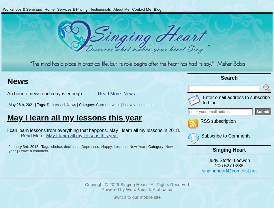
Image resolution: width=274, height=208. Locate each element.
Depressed (56, 105)
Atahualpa (162, 189)
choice (56, 146)
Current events (108, 105)
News (17, 81)
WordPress (137, 189)
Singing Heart (133, 184)
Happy (106, 146)
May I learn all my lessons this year (74, 117)
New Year (137, 146)
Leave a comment (138, 105)
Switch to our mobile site (137, 197)
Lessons (120, 146)
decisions (71, 146)
